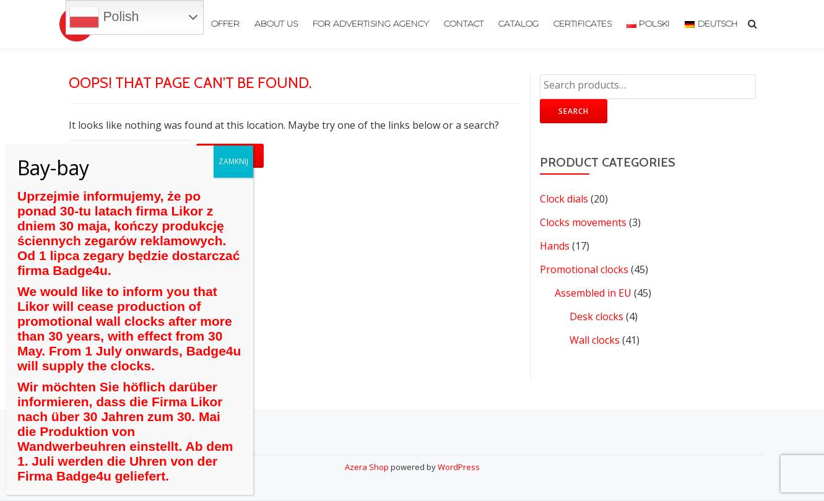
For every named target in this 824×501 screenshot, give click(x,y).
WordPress (459, 467)
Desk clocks (596, 316)
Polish (104, 17)
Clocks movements (583, 222)
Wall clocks (595, 340)
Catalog (518, 24)
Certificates (582, 24)
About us (276, 24)
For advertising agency (371, 24)
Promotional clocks (584, 269)
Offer (225, 24)
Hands (555, 246)
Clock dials (564, 199)
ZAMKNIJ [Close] (233, 161)
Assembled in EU (593, 293)
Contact (464, 24)
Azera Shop (367, 467)
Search (573, 111)
